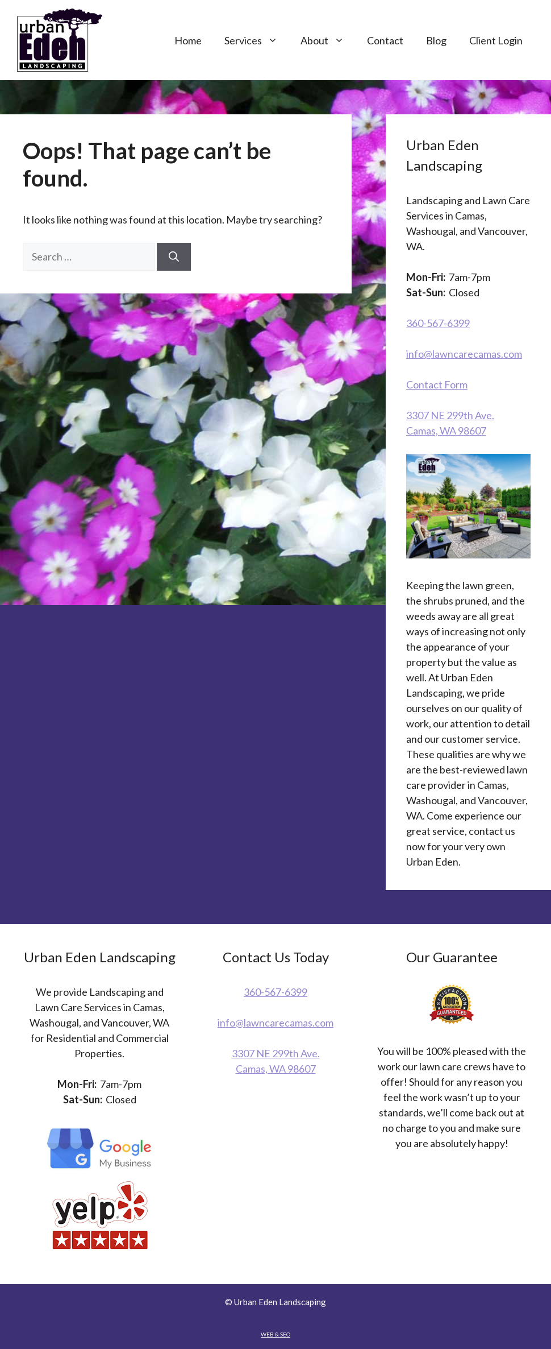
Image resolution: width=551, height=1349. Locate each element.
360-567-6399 (438, 323)
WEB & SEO (275, 1334)
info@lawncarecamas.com (464, 353)
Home (188, 40)
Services (256, 40)
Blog (436, 40)
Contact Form (436, 384)
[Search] (174, 257)
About (328, 40)
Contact (385, 40)
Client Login (496, 40)
